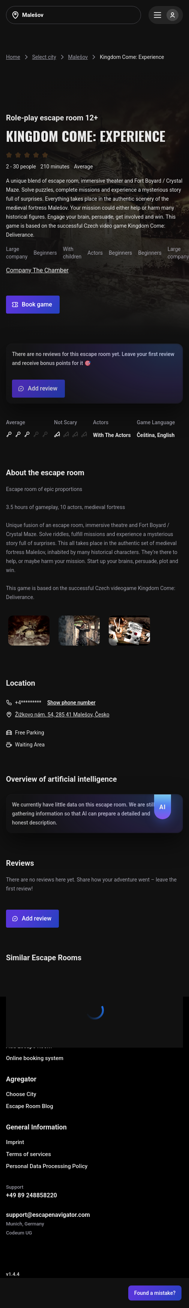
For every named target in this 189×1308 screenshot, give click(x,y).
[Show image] (29, 631)
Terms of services (28, 1154)
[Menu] (165, 15)
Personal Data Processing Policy (46, 1166)
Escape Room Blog (29, 1106)
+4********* (28, 703)
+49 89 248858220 (31, 1195)
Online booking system (34, 1058)
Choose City (21, 1094)
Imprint (15, 1142)
